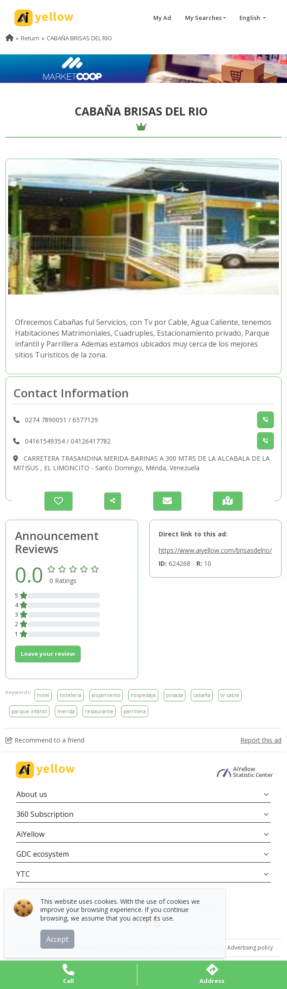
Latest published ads (192, 908)
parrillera (134, 711)
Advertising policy (250, 947)
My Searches (203, 18)
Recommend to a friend (44, 740)
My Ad (162, 18)
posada (174, 694)
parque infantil (29, 711)
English (250, 18)
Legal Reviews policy (195, 947)
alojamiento (106, 694)
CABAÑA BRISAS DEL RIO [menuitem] (79, 38)
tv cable (229, 694)
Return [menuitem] (30, 38)
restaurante (99, 711)
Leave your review (48, 654)
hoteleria (70, 694)
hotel (43, 694)
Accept (62, 934)
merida (66, 711)
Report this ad (261, 740)
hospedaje (143, 694)
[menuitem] (9, 38)
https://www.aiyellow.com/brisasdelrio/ (215, 550)
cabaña (201, 694)
